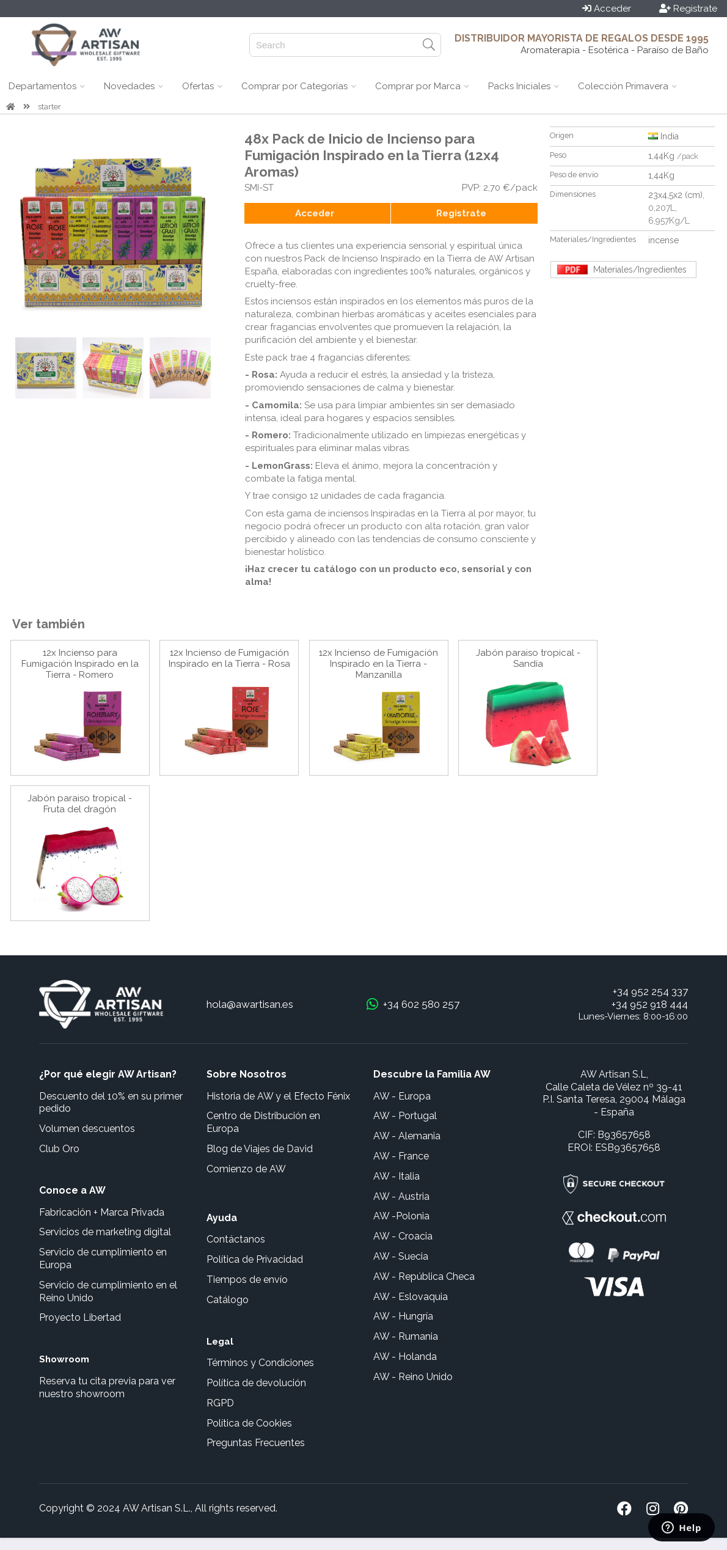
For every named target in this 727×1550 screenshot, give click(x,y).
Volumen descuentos (87, 1128)
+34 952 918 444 (650, 1004)
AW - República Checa (424, 1276)
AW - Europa (402, 1096)
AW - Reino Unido (413, 1377)
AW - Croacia (403, 1236)
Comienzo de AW (246, 1169)
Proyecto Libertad (80, 1317)
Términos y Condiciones (260, 1362)
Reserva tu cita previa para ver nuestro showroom (107, 1387)
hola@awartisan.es (249, 1004)
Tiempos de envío (247, 1279)
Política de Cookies (249, 1423)
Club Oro (59, 1149)
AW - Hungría (403, 1316)
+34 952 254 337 (650, 991)
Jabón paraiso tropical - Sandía (528, 658)
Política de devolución (256, 1383)
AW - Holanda (405, 1356)
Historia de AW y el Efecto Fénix (278, 1096)
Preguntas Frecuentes (255, 1443)
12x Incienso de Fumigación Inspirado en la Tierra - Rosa (229, 658)
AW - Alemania (406, 1136)
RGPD (220, 1403)
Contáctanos (235, 1239)
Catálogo (227, 1300)
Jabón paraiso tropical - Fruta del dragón (79, 804)
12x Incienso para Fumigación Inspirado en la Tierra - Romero (80, 663)
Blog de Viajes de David (259, 1149)
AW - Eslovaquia (410, 1296)
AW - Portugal (405, 1116)
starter (49, 106)
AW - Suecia (400, 1256)
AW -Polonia (401, 1216)
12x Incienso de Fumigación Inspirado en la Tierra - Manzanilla (378, 663)
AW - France (401, 1156)
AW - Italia (396, 1176)
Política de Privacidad (254, 1259)
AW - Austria (401, 1196)
